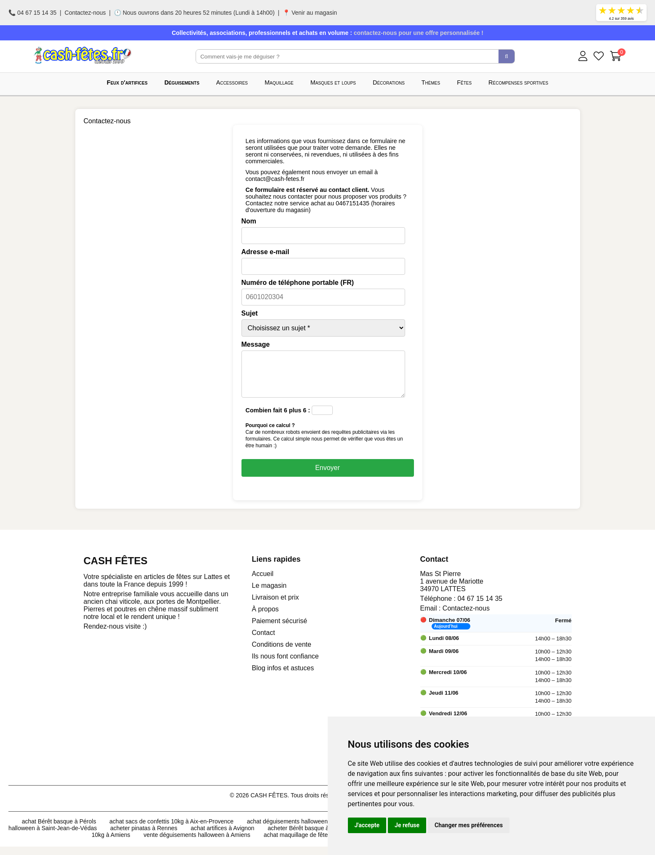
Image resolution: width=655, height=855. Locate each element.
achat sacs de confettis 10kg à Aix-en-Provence (171, 829)
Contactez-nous (85, 12)
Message (255, 344)
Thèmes (431, 82)
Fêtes (464, 82)
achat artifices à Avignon (223, 836)
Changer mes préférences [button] (469, 825)
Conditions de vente (281, 652)
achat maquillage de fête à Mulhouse (312, 843)
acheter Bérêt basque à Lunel (306, 836)
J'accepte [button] (367, 825)
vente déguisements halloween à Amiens (196, 843)
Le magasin (269, 593)
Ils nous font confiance (285, 664)
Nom (249, 221)
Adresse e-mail (265, 251)
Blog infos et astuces (283, 676)
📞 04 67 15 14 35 (32, 12)
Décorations (389, 82)
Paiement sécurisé (280, 629)
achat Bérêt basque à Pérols (59, 829)
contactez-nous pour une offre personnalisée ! (418, 32)
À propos (265, 617)
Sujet (249, 313)
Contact (263, 641)
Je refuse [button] (407, 825)
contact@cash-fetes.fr (275, 178)
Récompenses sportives (518, 82)
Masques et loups (333, 82)
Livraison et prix (275, 605)
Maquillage (279, 82)
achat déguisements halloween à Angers (300, 829)
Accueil (263, 582)
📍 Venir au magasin (310, 12)
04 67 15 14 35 (479, 607)
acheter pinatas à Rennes (144, 836)
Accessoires (232, 82)
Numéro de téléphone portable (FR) (297, 282)
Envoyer (327, 476)
